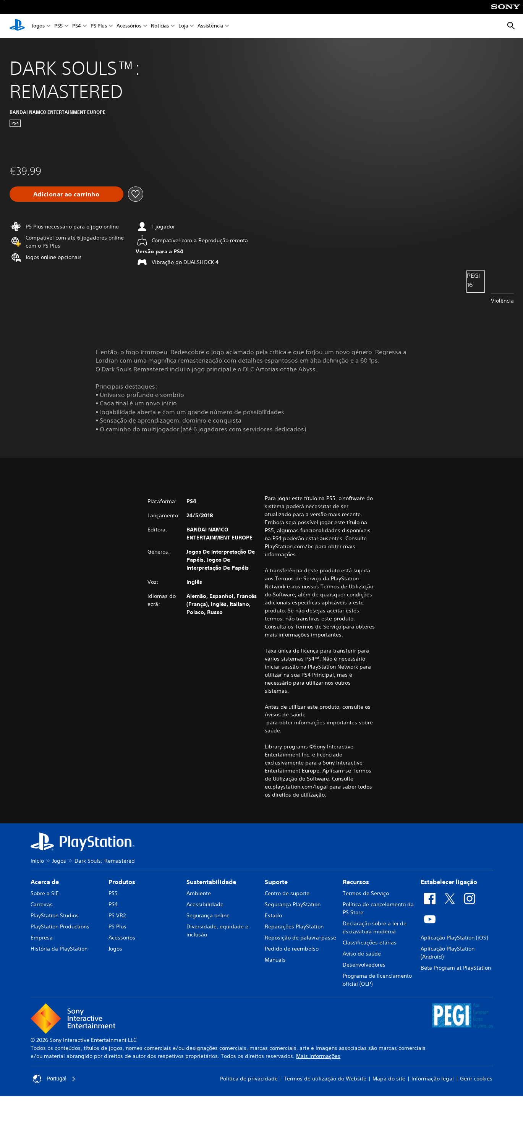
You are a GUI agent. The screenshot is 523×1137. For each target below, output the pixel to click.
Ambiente (198, 893)
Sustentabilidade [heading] (211, 882)
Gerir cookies (476, 1078)
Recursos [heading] (356, 882)
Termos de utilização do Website (325, 1078)
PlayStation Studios (55, 915)
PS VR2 (117, 915)
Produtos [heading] (121, 882)
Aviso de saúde (362, 953)
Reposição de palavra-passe (300, 937)
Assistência (210, 26)
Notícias (160, 26)
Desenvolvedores (364, 964)
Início (37, 860)
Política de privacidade (249, 1078)
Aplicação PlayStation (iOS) (454, 937)
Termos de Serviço (366, 893)
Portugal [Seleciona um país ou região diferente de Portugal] (54, 1078)
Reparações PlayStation (294, 926)
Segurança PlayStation (293, 904)
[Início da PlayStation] (17, 26)
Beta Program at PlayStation (456, 967)
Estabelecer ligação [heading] (449, 882)
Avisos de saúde (285, 714)
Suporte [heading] (276, 882)
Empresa (42, 937)
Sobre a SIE (45, 893)
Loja (183, 26)
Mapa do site (388, 1078)
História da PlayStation (59, 948)
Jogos (38, 26)
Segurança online (208, 915)
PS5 (58, 26)
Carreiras (42, 904)
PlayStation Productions (60, 926)
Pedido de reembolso (292, 948)
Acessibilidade (204, 904)
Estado (273, 915)
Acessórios (129, 26)
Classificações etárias (370, 942)
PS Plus (99, 26)
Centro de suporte (287, 893)
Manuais (275, 959)
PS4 (76, 26)
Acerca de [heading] (45, 882)
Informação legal (432, 1078)
